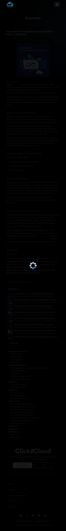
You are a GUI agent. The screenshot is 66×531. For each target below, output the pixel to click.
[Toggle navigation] (57, 4)
